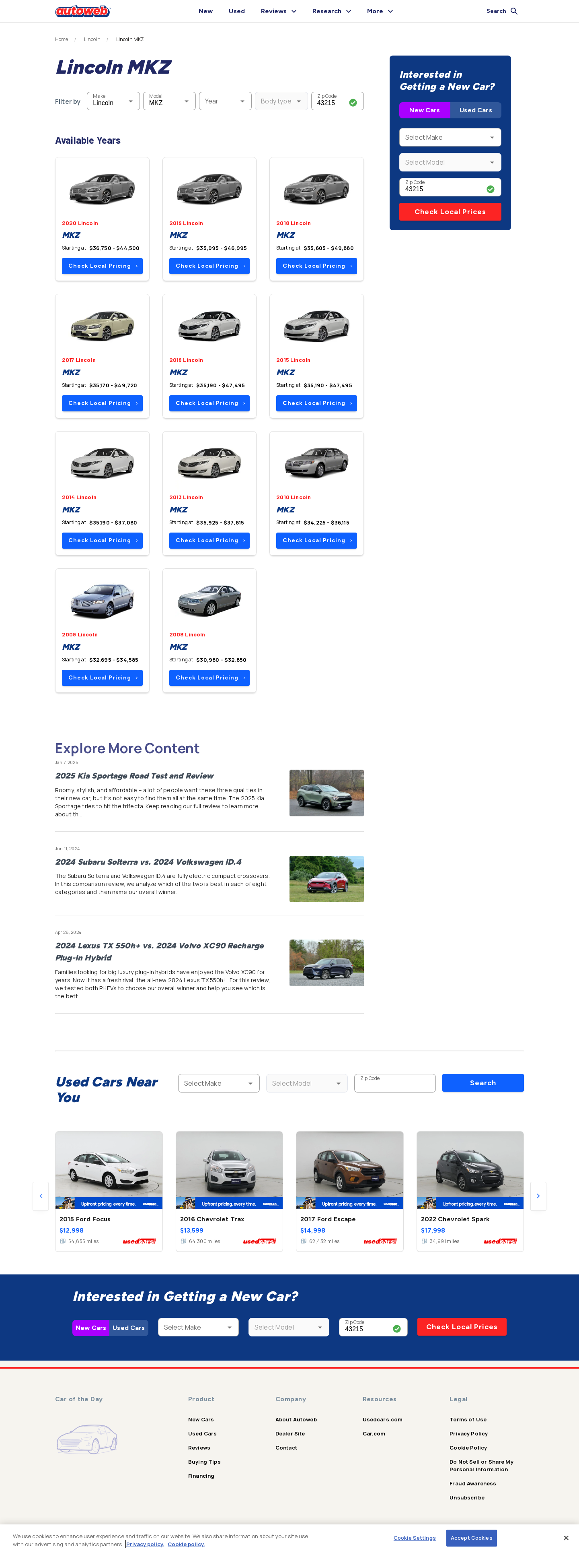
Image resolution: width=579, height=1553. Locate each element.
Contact (286, 1447)
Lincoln (92, 39)
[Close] (566, 1538)
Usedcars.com (383, 1419)
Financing (201, 1475)
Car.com (374, 1433)
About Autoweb (296, 1419)
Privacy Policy (469, 1433)
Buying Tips (204, 1461)
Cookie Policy (468, 1447)
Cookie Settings (415, 1537)
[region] (289, 1538)
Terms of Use (468, 1419)
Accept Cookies (472, 1537)
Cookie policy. (186, 1544)
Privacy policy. (145, 1544)
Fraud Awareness (473, 1483)
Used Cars (476, 110)
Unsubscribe (467, 1497)
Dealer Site (290, 1433)
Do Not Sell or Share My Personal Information (481, 1465)
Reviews (199, 1447)
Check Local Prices (450, 211)
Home (61, 39)
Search (483, 1082)
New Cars (424, 110)
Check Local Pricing (103, 265)
